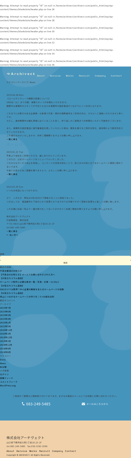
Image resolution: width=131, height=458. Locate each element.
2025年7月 (5, 307)
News (3, 363)
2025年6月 (5, 311)
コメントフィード (9, 381)
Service (55, 75)
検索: (2, 254)
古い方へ (12, 234)
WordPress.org (8, 385)
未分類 (3, 367)
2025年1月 (5, 322)
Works (70, 75)
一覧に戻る (12, 139)
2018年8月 (5, 352)
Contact (116, 75)
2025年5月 (5, 315)
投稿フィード (6, 378)
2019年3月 (5, 341)
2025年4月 (5, 318)
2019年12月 (6, 337)
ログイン (4, 374)
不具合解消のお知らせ (11, 270)
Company (100, 75)
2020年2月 (5, 333)
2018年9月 (5, 348)
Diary (3, 359)
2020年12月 (6, 330)
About (41, 75)
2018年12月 (6, 344)
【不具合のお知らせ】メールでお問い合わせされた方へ (27, 274)
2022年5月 (5, 326)
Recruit (84, 75)
